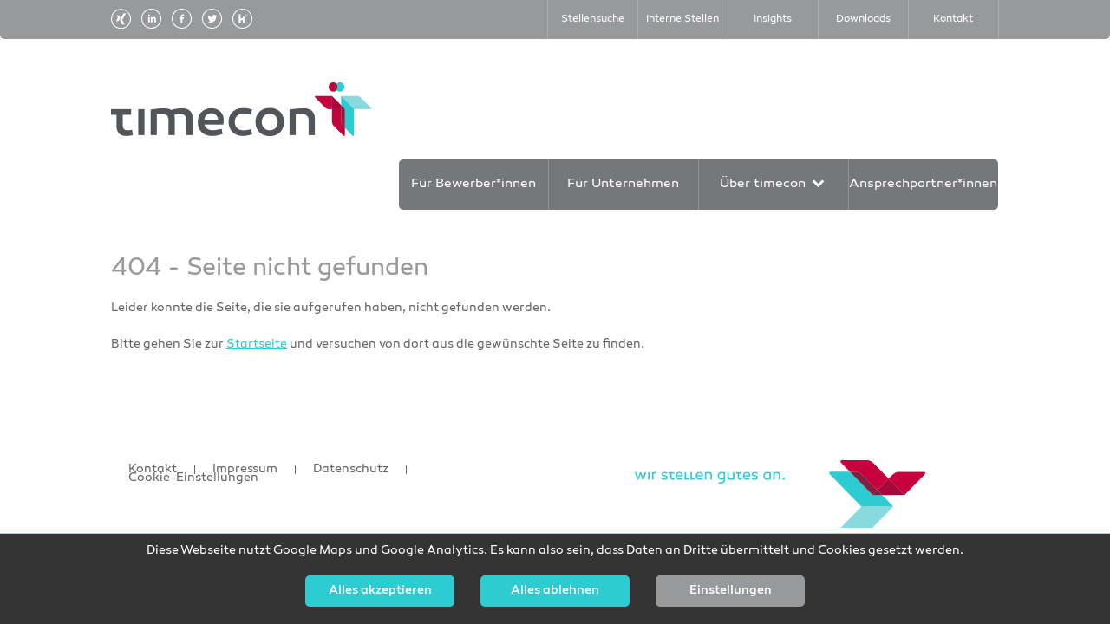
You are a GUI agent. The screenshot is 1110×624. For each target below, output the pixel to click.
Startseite (256, 344)
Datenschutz (350, 469)
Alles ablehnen (555, 591)
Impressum (245, 469)
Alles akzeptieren (380, 591)
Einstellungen (730, 591)
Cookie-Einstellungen (193, 478)
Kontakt (152, 469)
